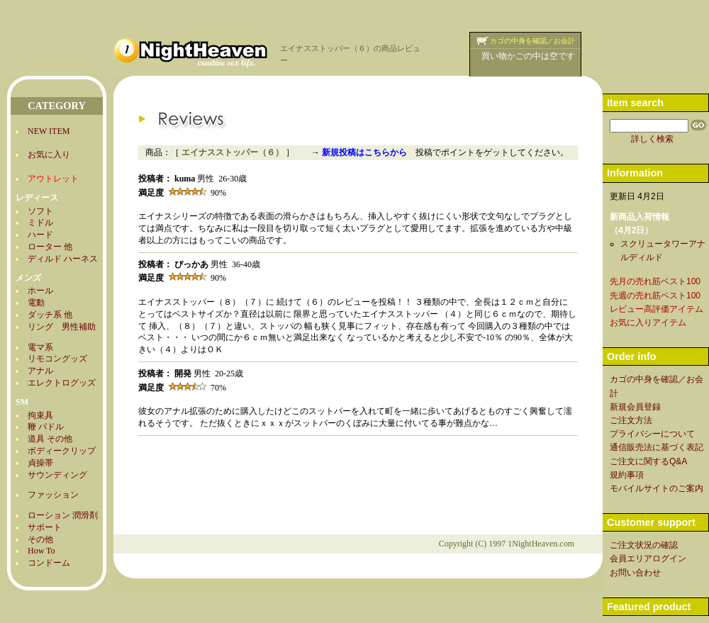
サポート (45, 527)
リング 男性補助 (62, 327)
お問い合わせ (635, 573)
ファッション (53, 495)
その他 (40, 539)
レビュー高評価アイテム (656, 309)
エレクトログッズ (62, 383)
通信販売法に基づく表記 (656, 447)
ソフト (40, 211)
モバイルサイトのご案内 (656, 488)
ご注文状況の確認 (644, 545)
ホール (40, 291)
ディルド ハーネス (63, 259)
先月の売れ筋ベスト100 (655, 281)
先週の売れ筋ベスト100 (655, 296)
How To (41, 551)
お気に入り (49, 154)
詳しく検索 (652, 139)
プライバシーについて (652, 434)
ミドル (40, 223)
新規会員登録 (635, 407)
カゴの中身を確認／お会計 (532, 41)
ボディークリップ (62, 451)
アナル (40, 371)
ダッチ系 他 (50, 315)
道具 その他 (50, 439)
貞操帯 (40, 463)
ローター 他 (50, 247)
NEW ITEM (48, 131)
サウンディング (57, 475)
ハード (40, 235)
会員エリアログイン (648, 558)
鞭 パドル (46, 427)
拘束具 (40, 415)
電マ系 (40, 347)
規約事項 (627, 475)
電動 (36, 303)
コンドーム (49, 563)
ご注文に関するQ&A (648, 461)
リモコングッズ (57, 359)
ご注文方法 (631, 420)
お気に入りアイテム (648, 322)
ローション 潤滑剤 (63, 515)
